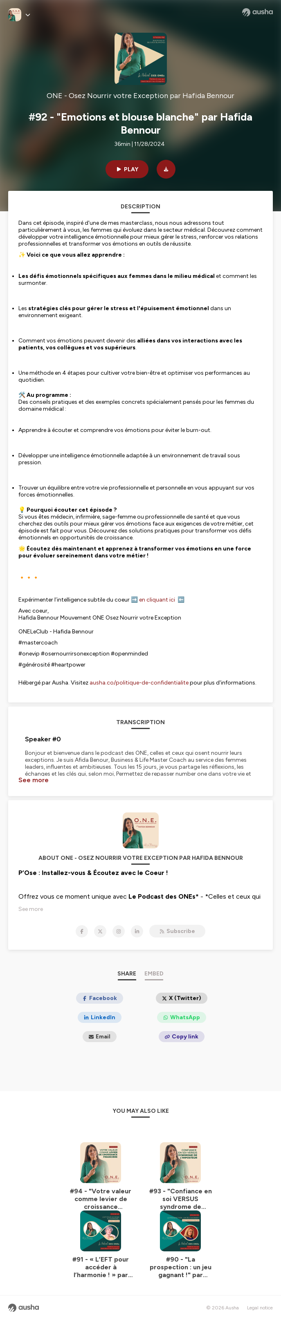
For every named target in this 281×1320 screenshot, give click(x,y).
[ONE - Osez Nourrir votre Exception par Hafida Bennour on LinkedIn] (137, 931)
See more (33, 780)
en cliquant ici (158, 599)
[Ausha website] (257, 12)
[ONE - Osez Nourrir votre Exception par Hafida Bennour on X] (100, 931)
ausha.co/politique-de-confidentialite (139, 682)
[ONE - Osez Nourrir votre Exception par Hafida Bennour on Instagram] (118, 931)
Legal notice (260, 1308)
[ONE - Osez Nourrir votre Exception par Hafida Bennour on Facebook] (82, 931)
